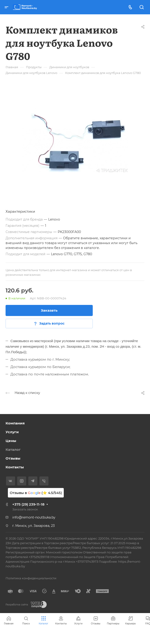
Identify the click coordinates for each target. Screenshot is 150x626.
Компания (15, 423)
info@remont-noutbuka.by (33, 517)
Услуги (12, 432)
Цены (11, 441)
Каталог (13, 449)
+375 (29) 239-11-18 (28, 504)
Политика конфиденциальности (31, 578)
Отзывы (13, 458)
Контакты (15, 467)
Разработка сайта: (17, 604)
